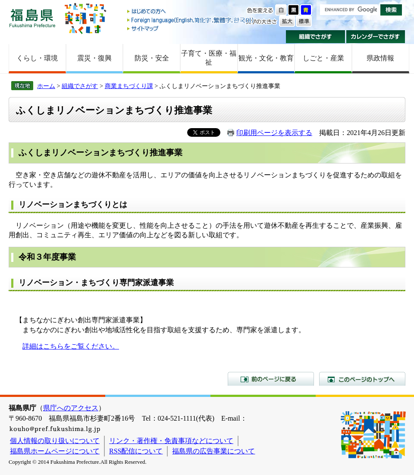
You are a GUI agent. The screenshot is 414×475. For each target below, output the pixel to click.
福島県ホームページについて (55, 451)
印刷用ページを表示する (274, 132)
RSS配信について (136, 451)
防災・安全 (152, 58)
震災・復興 (94, 58)
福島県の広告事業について (213, 451)
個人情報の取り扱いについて (55, 440)
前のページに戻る (271, 379)
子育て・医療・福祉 (208, 58)
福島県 (32, 18)
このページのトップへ (362, 379)
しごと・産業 (323, 58)
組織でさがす (315, 36)
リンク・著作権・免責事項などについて (171, 440)
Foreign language (191, 20)
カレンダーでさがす (375, 36)
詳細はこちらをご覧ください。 (70, 346)
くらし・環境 (37, 58)
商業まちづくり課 (129, 85)
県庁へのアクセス (70, 408)
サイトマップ (191, 28)
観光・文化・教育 (266, 58)
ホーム (46, 85)
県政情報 (380, 58)
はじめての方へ (191, 12)
